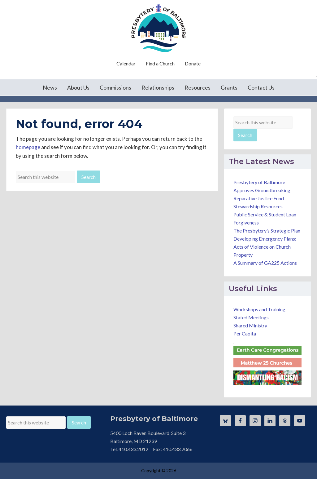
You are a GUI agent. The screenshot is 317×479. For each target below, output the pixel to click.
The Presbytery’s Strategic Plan (266, 230)
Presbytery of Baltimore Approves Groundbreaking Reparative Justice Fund (261, 190)
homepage (28, 147)
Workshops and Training (259, 309)
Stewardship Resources (258, 206)
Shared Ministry (250, 325)
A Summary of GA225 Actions (265, 263)
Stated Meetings (251, 317)
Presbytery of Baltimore (158, 28)
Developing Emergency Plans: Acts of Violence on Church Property (264, 247)
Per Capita (244, 333)
